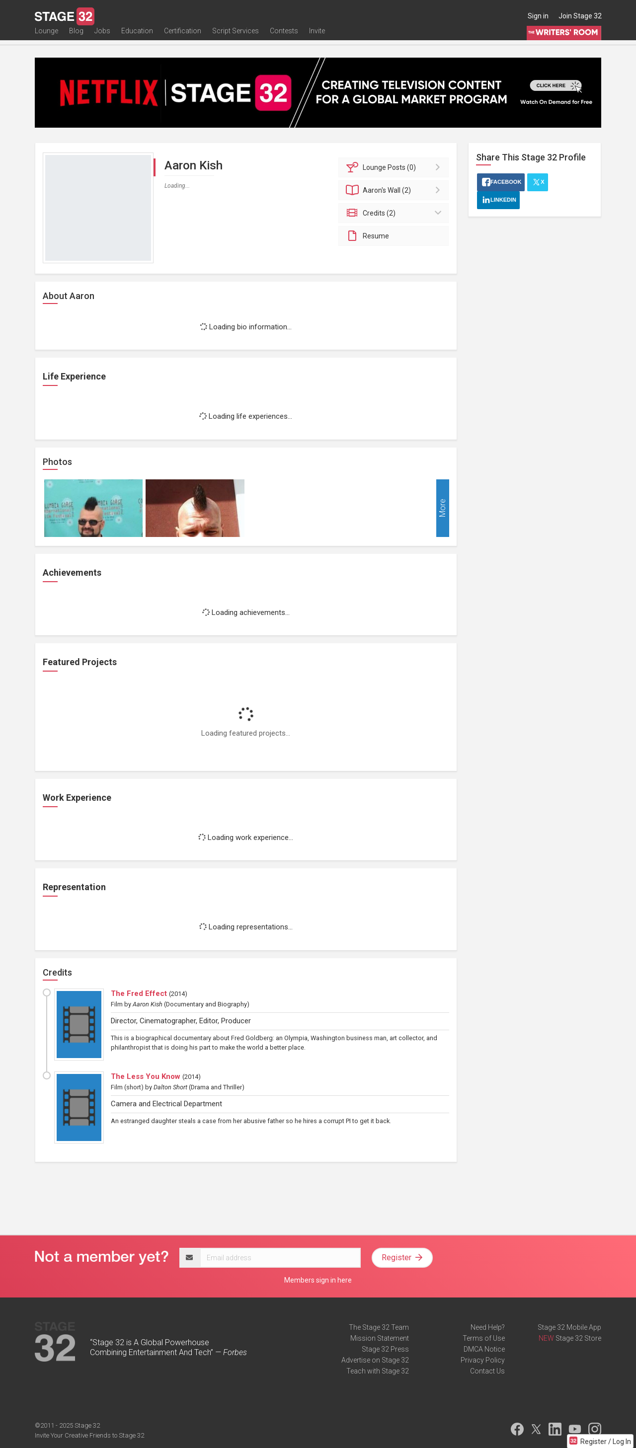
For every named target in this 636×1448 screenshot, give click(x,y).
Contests (284, 38)
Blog (76, 38)
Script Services (235, 38)
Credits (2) (395, 213)
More (442, 508)
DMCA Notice (484, 1349)
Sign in (538, 16)
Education (137, 38)
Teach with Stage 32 (377, 1371)
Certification (182, 38)
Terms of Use (484, 1338)
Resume (367, 236)
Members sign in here (318, 1280)
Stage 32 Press (385, 1349)
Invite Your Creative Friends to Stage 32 (89, 1435)
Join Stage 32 (580, 16)
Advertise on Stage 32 (375, 1360)
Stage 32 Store (578, 1338)
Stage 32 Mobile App (569, 1327)
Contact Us (487, 1371)
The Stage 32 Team (379, 1327)
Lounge (46, 38)
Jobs (102, 38)
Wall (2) (395, 190)
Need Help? (488, 1327)
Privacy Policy (483, 1360)
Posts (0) (395, 167)
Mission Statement (379, 1338)
